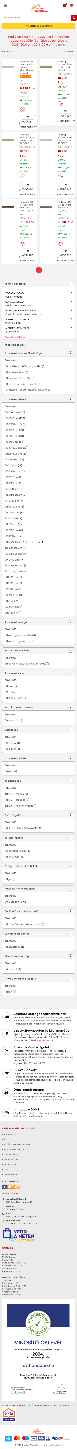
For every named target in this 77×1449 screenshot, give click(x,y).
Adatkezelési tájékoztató (15, 1148)
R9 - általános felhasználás (22, 827)
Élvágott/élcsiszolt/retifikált (21, 865)
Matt (10, 771)
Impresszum (9, 1133)
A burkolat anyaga (16, 621)
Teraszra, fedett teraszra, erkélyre (27, 389)
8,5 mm (11, 748)
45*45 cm (13, 488)
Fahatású (12, 720)
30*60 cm (13, 417)
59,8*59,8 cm (14, 494)
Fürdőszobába (15, 371)
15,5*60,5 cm (14, 453)
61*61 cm (12, 465)
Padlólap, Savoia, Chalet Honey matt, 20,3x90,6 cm (27, 138)
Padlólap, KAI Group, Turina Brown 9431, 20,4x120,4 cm (27, 205)
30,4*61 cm (13, 470)
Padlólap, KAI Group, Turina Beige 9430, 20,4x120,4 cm (65, 205)
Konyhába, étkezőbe (19, 377)
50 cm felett (14, 901)
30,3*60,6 (12, 518)
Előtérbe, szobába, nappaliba (24, 366)
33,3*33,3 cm (14, 447)
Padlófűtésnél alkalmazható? (22, 910)
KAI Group (13, 856)
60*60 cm (13, 412)
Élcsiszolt (12, 968)
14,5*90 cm (13, 506)
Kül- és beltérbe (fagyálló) (22, 383)
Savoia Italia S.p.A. (17, 850)
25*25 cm (12, 435)
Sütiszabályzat (10, 1153)
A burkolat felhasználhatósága (23, 352)
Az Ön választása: (15, 283)
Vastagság (11, 729)
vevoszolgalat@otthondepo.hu (21, 1215)
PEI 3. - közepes (16, 799)
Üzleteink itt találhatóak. (41, 1039)
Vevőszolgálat (10, 1163)
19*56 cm (12, 577)
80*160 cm (13, 512)
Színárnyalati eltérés (17, 933)
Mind (10, 360)
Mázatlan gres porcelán (21, 640)
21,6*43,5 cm (14, 571)
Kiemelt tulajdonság (17, 955)
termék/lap (68, 51)
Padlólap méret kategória (20, 888)
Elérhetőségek (10, 1173)
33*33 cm (12, 535)
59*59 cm (12, 482)
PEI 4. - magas (15, 793)
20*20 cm (12, 594)
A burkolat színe (14, 672)
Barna (10, 685)
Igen (9, 878)
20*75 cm (13, 476)
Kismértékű (13, 946)
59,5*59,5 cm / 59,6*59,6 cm (23, 541)
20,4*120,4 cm (15, 565)
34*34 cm (13, 606)
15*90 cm (12, 582)
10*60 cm (12, 612)
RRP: (22, 80)
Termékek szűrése (38, 26)
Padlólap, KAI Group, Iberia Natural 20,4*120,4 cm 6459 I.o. (27, 67)
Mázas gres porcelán (19, 634)
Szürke (11, 691)
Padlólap (14, 37)
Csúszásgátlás (14, 814)
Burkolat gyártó (14, 837)
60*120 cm (13, 423)
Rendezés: (7, 51)
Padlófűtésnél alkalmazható (23, 923)
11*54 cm (12, 524)
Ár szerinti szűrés (15, 344)
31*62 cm (12, 588)
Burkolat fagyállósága (18, 650)
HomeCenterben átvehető (20, 978)
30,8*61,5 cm (14, 553)
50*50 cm (13, 559)
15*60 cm (12, 600)
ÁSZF (5, 1138)
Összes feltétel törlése (15, 336)
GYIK (5, 1168)
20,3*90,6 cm (14, 547)
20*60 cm (13, 441)
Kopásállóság (13, 780)
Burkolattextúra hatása (19, 706)
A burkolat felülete (16, 757)
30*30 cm (12, 429)
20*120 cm (13, 459)
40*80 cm (13, 500)
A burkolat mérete (15, 398)
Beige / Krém (14, 697)
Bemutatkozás (10, 1158)
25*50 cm (13, 529)
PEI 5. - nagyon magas (20, 805)
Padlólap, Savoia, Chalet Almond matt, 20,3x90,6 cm (65, 138)
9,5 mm (11, 742)
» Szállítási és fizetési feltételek (17, 1143)
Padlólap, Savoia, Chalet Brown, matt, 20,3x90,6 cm (65, 65)
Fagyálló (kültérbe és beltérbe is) (26, 663)
